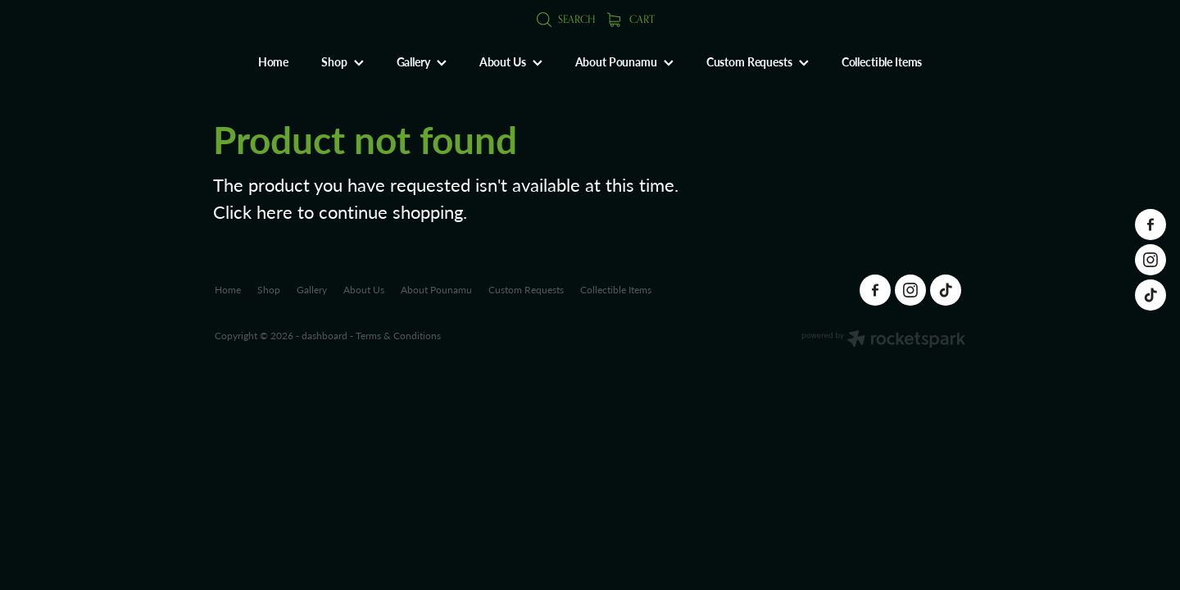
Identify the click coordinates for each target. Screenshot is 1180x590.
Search (566, 18)
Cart (631, 18)
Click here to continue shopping (338, 211)
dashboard (324, 335)
